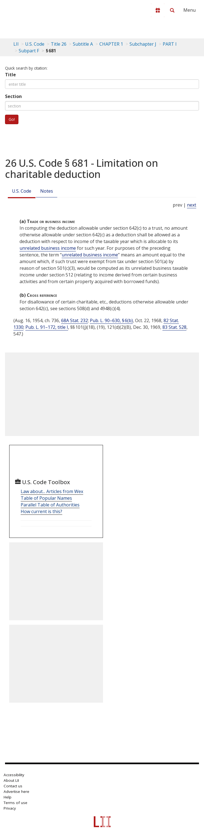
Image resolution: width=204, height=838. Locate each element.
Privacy (10, 808)
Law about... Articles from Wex (52, 491)
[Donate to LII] (157, 10)
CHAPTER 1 (111, 44)
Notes (46, 191)
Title (10, 75)
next (191, 205)
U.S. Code (21, 191)
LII (16, 44)
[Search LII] (172, 10)
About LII (11, 780)
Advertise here (16, 791)
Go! (12, 119)
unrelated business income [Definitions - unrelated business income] (48, 248)
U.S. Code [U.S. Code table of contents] (34, 44)
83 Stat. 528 (174, 327)
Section (13, 96)
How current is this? (41, 511)
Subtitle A (83, 44)
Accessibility (14, 774)
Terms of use (15, 802)
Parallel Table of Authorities (50, 505)
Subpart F (29, 51)
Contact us (13, 785)
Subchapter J (142, 44)
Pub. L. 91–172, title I (46, 327)
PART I (170, 44)
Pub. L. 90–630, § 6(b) (111, 320)
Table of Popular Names (46, 498)
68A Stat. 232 (74, 320)
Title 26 (58, 44)
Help (7, 797)
